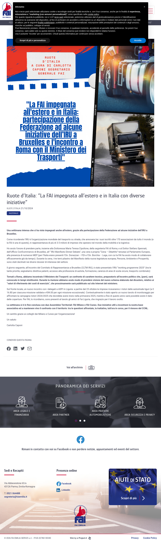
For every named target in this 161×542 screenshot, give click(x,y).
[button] (144, 7)
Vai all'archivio (74, 367)
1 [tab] (76, 421)
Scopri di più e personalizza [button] (33, 40)
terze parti (58, 17)
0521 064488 (13, 493)
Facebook (63, 449)
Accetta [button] (137, 40)
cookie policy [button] (93, 14)
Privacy (135, 538)
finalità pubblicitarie (46, 22)
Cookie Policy (150, 538)
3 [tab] (84, 421)
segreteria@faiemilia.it (15, 496)
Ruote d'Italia (14, 208)
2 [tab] (80, 421)
